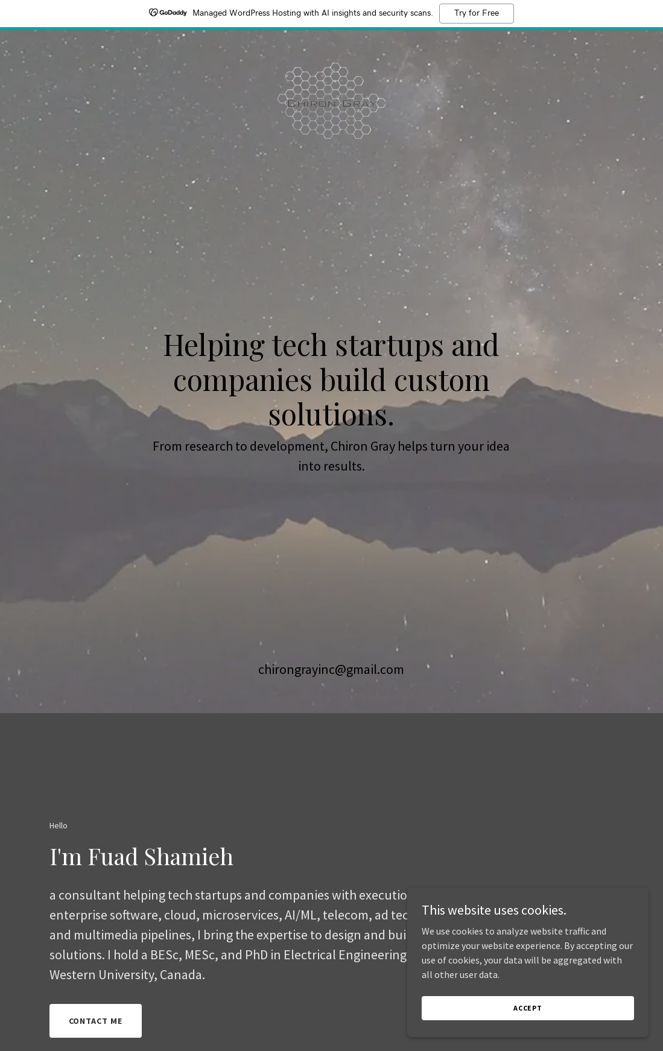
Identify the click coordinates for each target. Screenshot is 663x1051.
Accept (527, 1007)
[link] (331, 44)
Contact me (96, 1020)
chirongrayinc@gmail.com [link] (331, 669)
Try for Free (476, 13)
